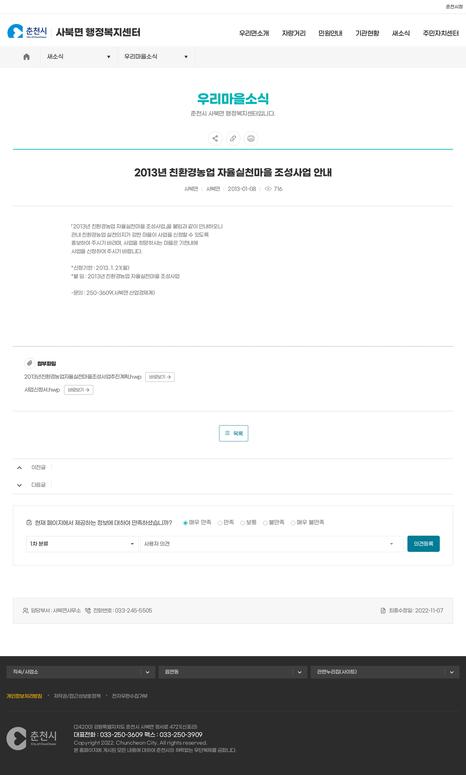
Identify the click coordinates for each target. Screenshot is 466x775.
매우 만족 (200, 522)
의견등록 (423, 544)
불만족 (276, 522)
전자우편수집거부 (130, 696)
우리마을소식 (140, 56)
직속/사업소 (25, 672)
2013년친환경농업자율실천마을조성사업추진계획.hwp (82, 377)
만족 (229, 522)
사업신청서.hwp (42, 390)
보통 (251, 522)
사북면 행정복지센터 (69, 30)
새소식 (405, 31)
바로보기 (160, 377)
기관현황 (371, 31)
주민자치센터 (445, 31)
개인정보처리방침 (24, 696)
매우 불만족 (310, 522)
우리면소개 (258, 31)
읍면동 (172, 672)
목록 (233, 433)
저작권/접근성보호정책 (77, 696)
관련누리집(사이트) (337, 672)
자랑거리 (298, 31)
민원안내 (335, 31)
